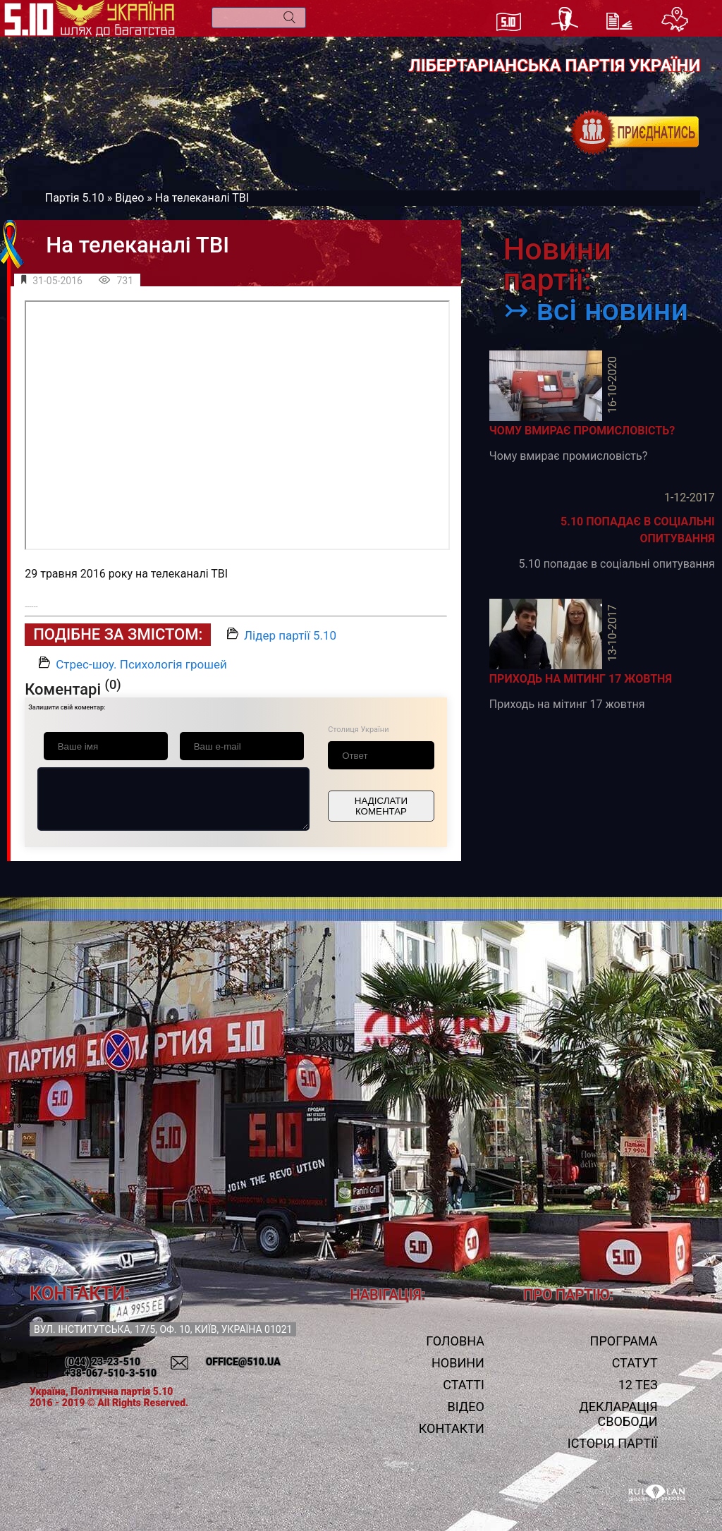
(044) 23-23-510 (102, 1361)
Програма (624, 1341)
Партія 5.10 (74, 198)
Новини (458, 1362)
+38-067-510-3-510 (111, 1373)
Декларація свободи (618, 1414)
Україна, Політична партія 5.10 (101, 1391)
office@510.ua (243, 1361)
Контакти (451, 1428)
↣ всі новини (595, 310)
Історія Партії (613, 1443)
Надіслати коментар (381, 806)
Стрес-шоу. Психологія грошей (141, 664)
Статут (635, 1362)
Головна (455, 1341)
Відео (129, 198)
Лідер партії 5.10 (290, 635)
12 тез (638, 1384)
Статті (463, 1384)
